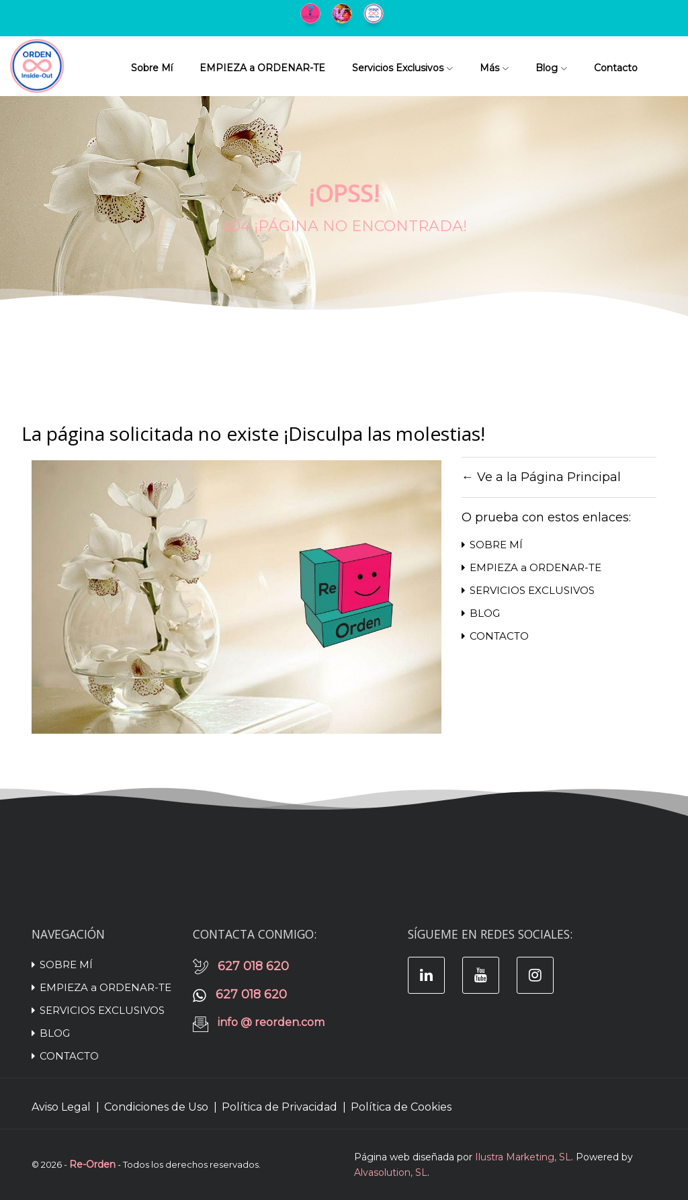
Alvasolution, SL (390, 1172)
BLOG (481, 613)
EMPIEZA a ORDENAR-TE (262, 68)
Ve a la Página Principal (549, 477)
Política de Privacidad (279, 1107)
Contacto (616, 68)
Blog (551, 68)
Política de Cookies (401, 1107)
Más (494, 68)
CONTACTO (495, 636)
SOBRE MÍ (492, 544)
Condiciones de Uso (156, 1107)
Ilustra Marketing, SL (523, 1157)
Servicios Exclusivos (402, 68)
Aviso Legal (61, 1107)
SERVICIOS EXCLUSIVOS (528, 590)
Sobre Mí (152, 68)
